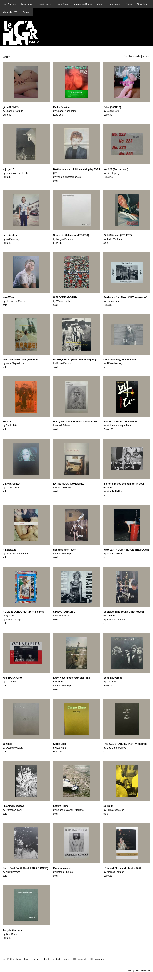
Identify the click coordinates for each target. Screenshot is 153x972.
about (46, 959)
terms (66, 959)
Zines (100, 4)
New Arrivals (9, 4)
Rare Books (63, 4)
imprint (35, 959)
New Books (27, 4)
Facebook (79, 959)
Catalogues (114, 4)
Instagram (97, 959)
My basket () (10, 12)
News (129, 4)
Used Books (45, 4)
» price (146, 56)
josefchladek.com (142, 970)
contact (56, 959)
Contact (26, 12)
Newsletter (142, 4)
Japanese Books (83, 4)
